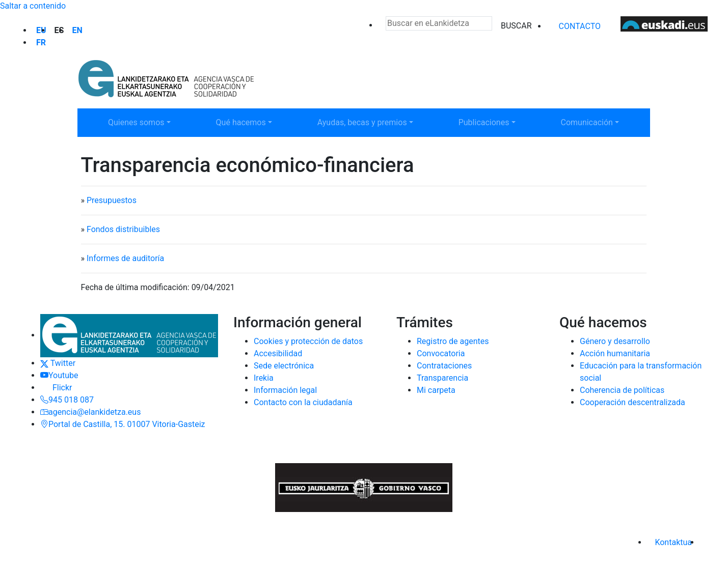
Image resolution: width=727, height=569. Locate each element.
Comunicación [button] (593, 121)
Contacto (580, 26)
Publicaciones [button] (491, 121)
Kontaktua (673, 542)
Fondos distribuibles (123, 229)
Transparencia (442, 378)
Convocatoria (441, 353)
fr (41, 42)
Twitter (57, 363)
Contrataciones (444, 366)
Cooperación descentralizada (632, 402)
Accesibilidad (278, 353)
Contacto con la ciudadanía (303, 402)
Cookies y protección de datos (308, 341)
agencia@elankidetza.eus (90, 412)
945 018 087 (67, 400)
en (77, 30)
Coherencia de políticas (622, 390)
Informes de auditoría (125, 258)
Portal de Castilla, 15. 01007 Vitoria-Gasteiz (122, 424)
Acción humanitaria (615, 353)
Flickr (56, 387)
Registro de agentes (453, 341)
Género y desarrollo (615, 341)
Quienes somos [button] (140, 121)
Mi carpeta (436, 390)
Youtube (59, 375)
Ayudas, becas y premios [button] (362, 121)
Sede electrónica (284, 366)
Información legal (285, 390)
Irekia (264, 378)
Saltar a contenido (33, 6)
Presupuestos (112, 200)
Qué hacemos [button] (249, 121)
